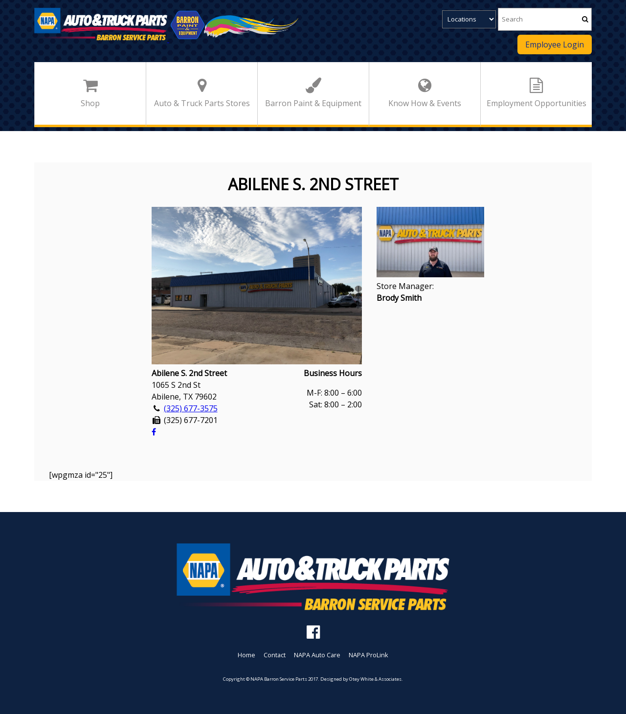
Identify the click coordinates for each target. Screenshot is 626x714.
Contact (275, 654)
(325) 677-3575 (191, 408)
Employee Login (554, 44)
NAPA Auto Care (317, 654)
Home (246, 654)
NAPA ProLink (368, 654)
